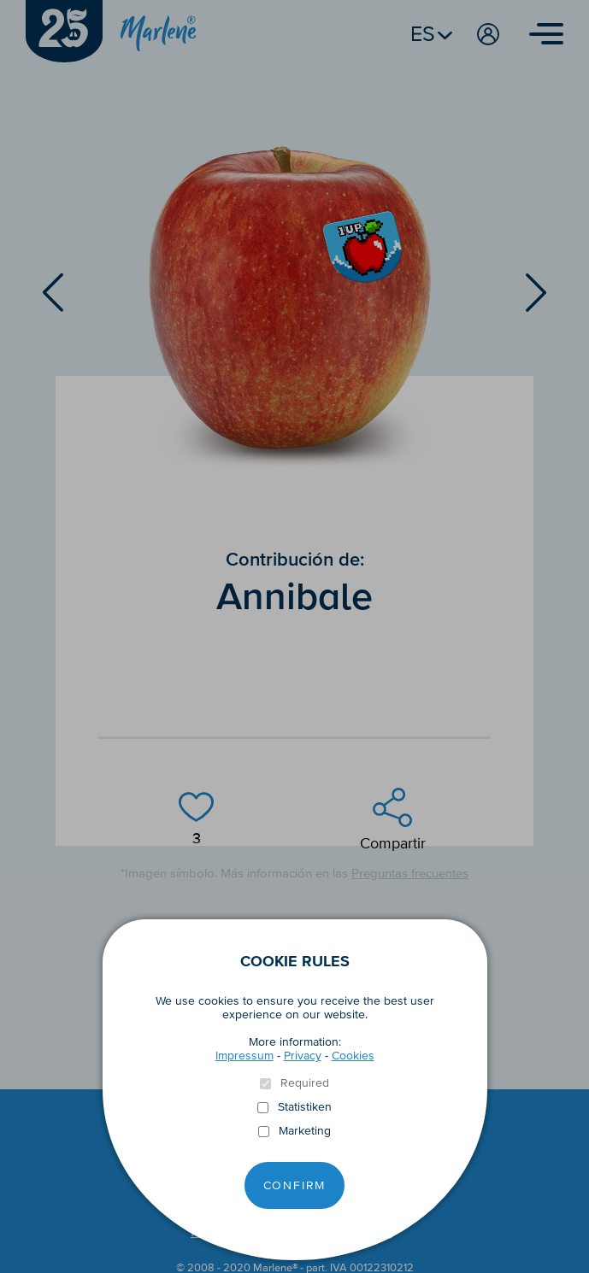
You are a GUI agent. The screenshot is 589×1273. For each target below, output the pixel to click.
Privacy (302, 1055)
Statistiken (305, 1107)
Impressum (244, 1055)
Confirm (295, 1185)
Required (304, 1083)
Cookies (353, 1055)
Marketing (305, 1131)
